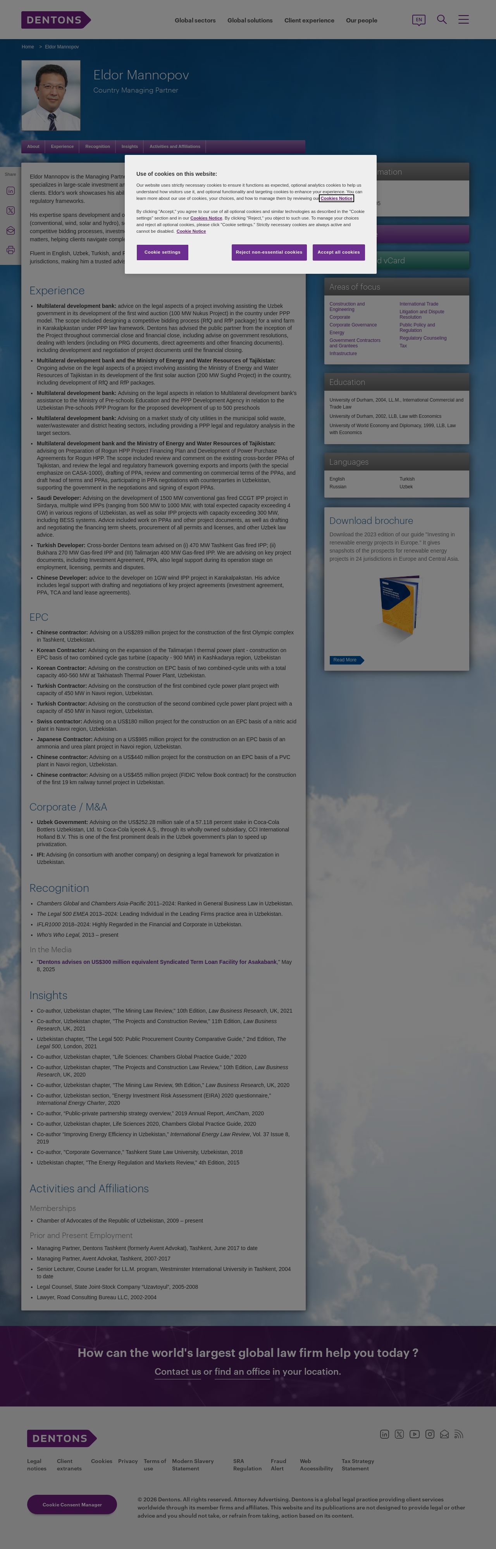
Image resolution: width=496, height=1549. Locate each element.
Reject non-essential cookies (269, 252)
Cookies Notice (336, 198)
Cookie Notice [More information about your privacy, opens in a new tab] (191, 231)
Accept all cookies (339, 252)
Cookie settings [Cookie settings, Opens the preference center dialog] (163, 252)
